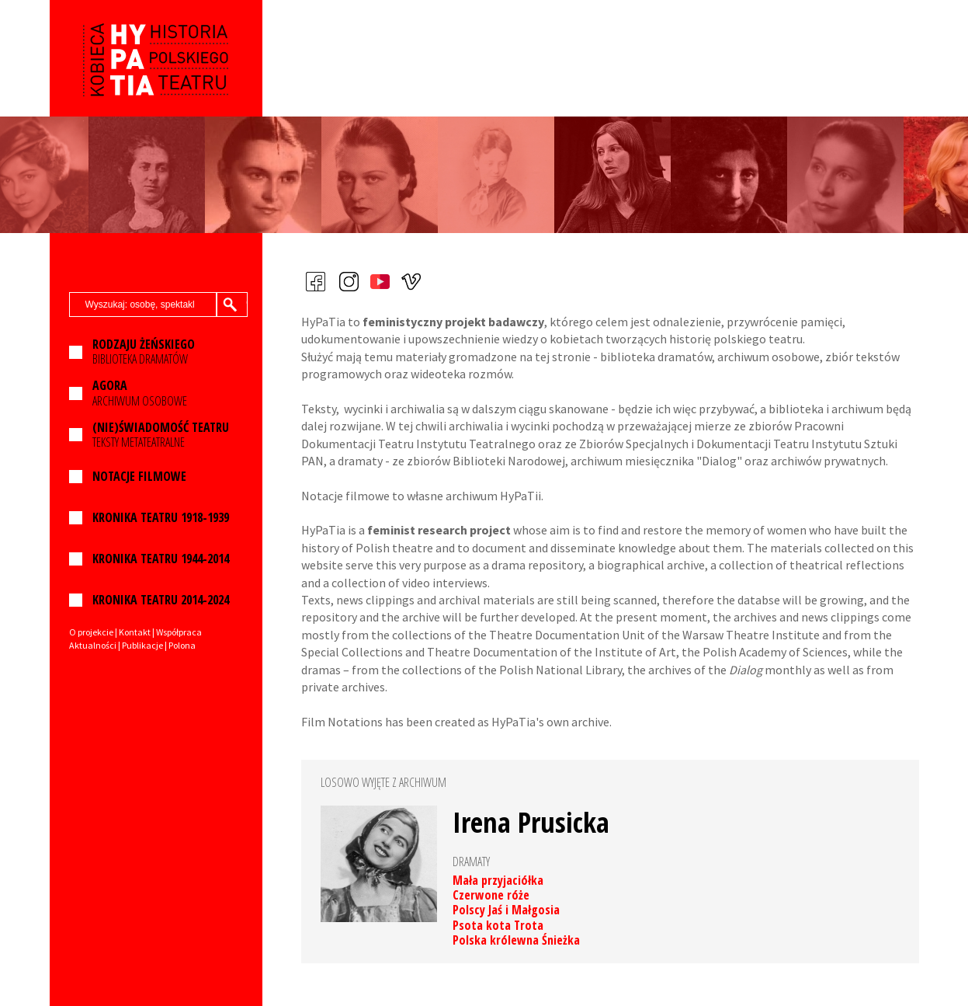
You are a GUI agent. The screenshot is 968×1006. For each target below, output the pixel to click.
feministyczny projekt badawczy (453, 321)
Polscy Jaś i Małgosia (506, 909)
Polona (182, 645)
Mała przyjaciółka (498, 880)
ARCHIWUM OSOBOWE (139, 393)
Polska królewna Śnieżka (516, 940)
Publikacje (142, 645)
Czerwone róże (491, 894)
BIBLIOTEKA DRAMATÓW (143, 352)
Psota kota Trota (498, 925)
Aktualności (92, 645)
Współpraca (179, 632)
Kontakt (135, 632)
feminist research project (439, 530)
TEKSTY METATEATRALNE (160, 435)
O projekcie (91, 632)
